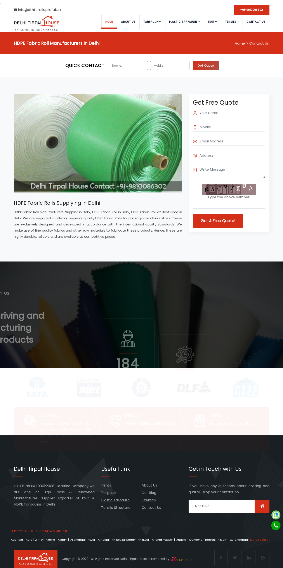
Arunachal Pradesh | (203, 540)
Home (109, 22)
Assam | (223, 540)
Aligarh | (63, 540)
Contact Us (256, 22)
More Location (260, 540)
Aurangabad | (240, 540)
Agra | (30, 540)
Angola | (182, 540)
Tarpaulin (152, 22)
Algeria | (51, 540)
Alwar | (92, 540)
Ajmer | (40, 540)
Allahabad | (78, 540)
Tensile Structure (115, 507)
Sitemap (149, 500)
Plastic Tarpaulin (184, 22)
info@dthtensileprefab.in (37, 9)
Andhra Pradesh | (163, 540)
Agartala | (18, 540)
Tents (106, 485)
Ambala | (104, 540)
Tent (212, 22)
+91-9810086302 (251, 10)
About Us (128, 22)
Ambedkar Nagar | (124, 540)
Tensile (232, 22)
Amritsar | (144, 540)
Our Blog (149, 492)
